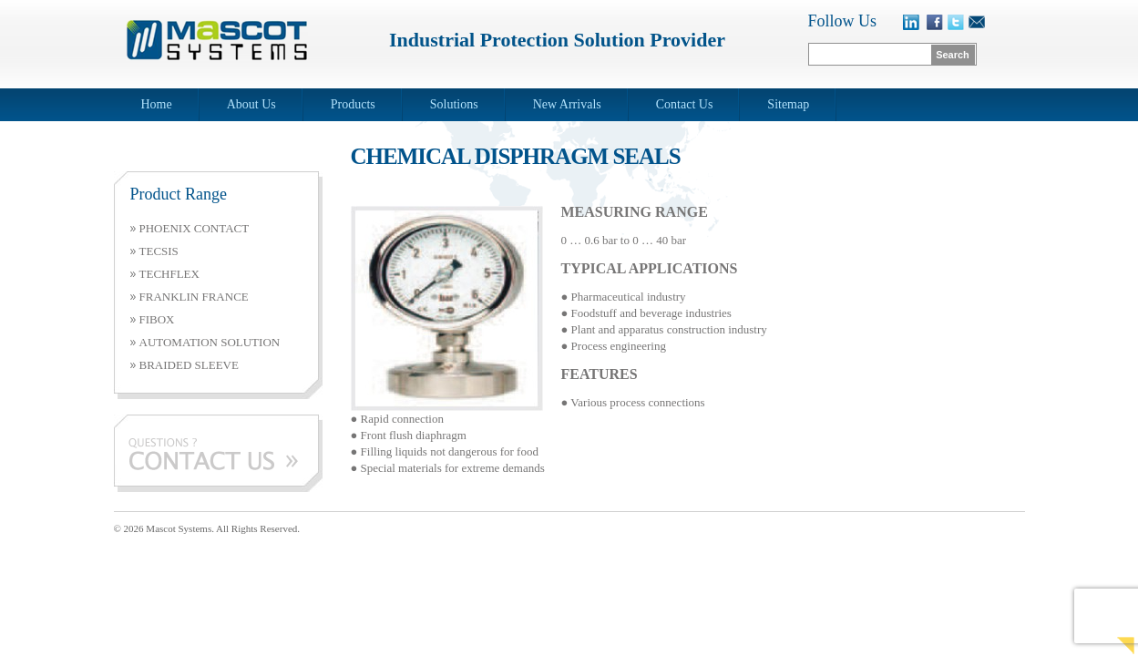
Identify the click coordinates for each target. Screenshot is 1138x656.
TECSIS (159, 251)
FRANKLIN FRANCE (194, 296)
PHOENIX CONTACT (194, 228)
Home (156, 104)
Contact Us (684, 104)
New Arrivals (567, 104)
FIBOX (157, 319)
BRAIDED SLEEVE (189, 365)
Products (353, 104)
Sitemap (788, 104)
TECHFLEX (169, 274)
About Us (251, 104)
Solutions (454, 104)
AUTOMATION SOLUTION (210, 342)
